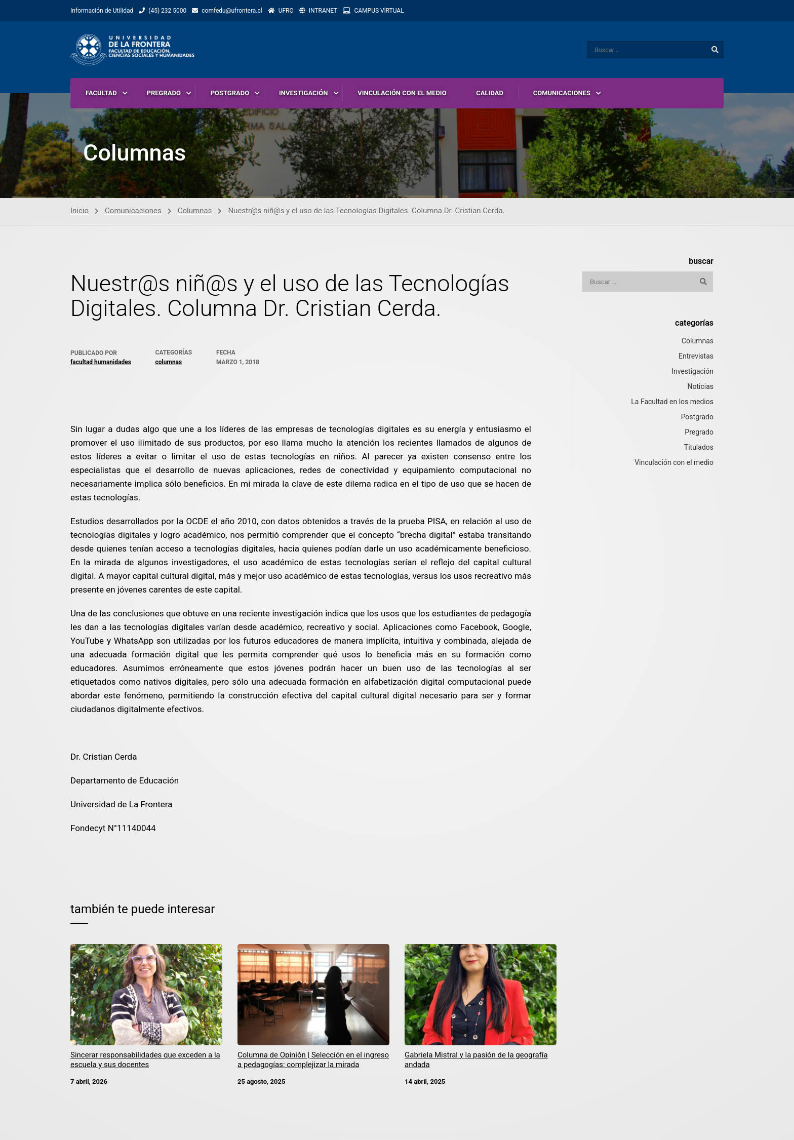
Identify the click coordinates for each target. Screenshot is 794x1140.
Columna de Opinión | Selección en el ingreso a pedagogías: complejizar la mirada (313, 1061)
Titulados (698, 448)
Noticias (700, 387)
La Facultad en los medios (672, 403)
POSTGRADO (230, 93)
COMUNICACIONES (561, 93)
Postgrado (697, 418)
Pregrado (699, 433)
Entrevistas (696, 357)
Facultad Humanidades (100, 363)
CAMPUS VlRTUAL (379, 10)
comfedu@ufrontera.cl (232, 10)
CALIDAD (489, 93)
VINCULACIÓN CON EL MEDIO (402, 93)
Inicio (79, 211)
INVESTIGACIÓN (303, 93)
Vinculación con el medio (673, 463)
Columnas (195, 211)
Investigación (692, 372)
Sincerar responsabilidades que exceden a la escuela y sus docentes (145, 1061)
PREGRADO (164, 93)
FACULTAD (101, 93)
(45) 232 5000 (167, 10)
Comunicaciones (133, 211)
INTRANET (323, 10)
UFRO (286, 10)
